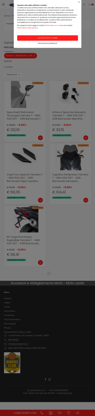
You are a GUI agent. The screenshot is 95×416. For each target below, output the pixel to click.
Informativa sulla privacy (27, 28)
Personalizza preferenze (47, 43)
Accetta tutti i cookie (47, 38)
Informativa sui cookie (54, 25)
